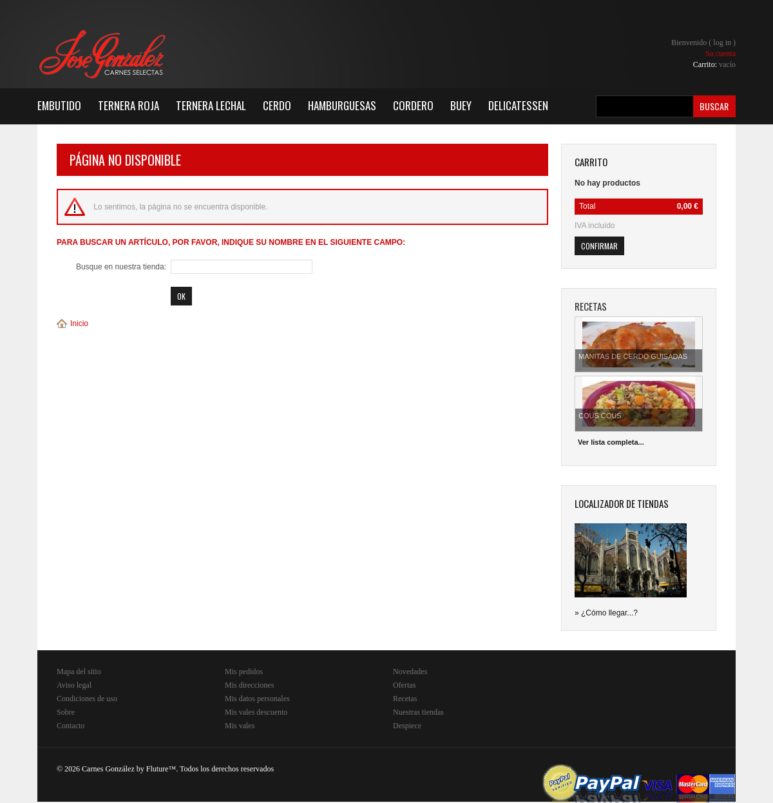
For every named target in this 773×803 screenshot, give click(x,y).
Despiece (407, 725)
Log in (722, 42)
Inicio (79, 323)
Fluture (157, 768)
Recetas (405, 698)
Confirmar (599, 245)
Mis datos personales (257, 698)
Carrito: (714, 64)
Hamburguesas (342, 105)
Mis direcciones (249, 685)
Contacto (70, 725)
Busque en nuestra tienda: (121, 266)
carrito (591, 162)
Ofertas (404, 685)
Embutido (59, 105)
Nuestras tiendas (418, 712)
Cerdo (277, 105)
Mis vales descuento (256, 712)
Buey (461, 105)
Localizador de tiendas (622, 503)
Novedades (410, 671)
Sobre (66, 712)
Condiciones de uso (87, 698)
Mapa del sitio (79, 671)
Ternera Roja (128, 105)
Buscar (714, 106)
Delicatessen (518, 105)
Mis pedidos (244, 671)
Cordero (413, 105)
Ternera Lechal (211, 105)
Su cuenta (720, 53)
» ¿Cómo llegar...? (606, 612)
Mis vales (239, 725)
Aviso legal (74, 685)
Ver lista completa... (611, 442)
